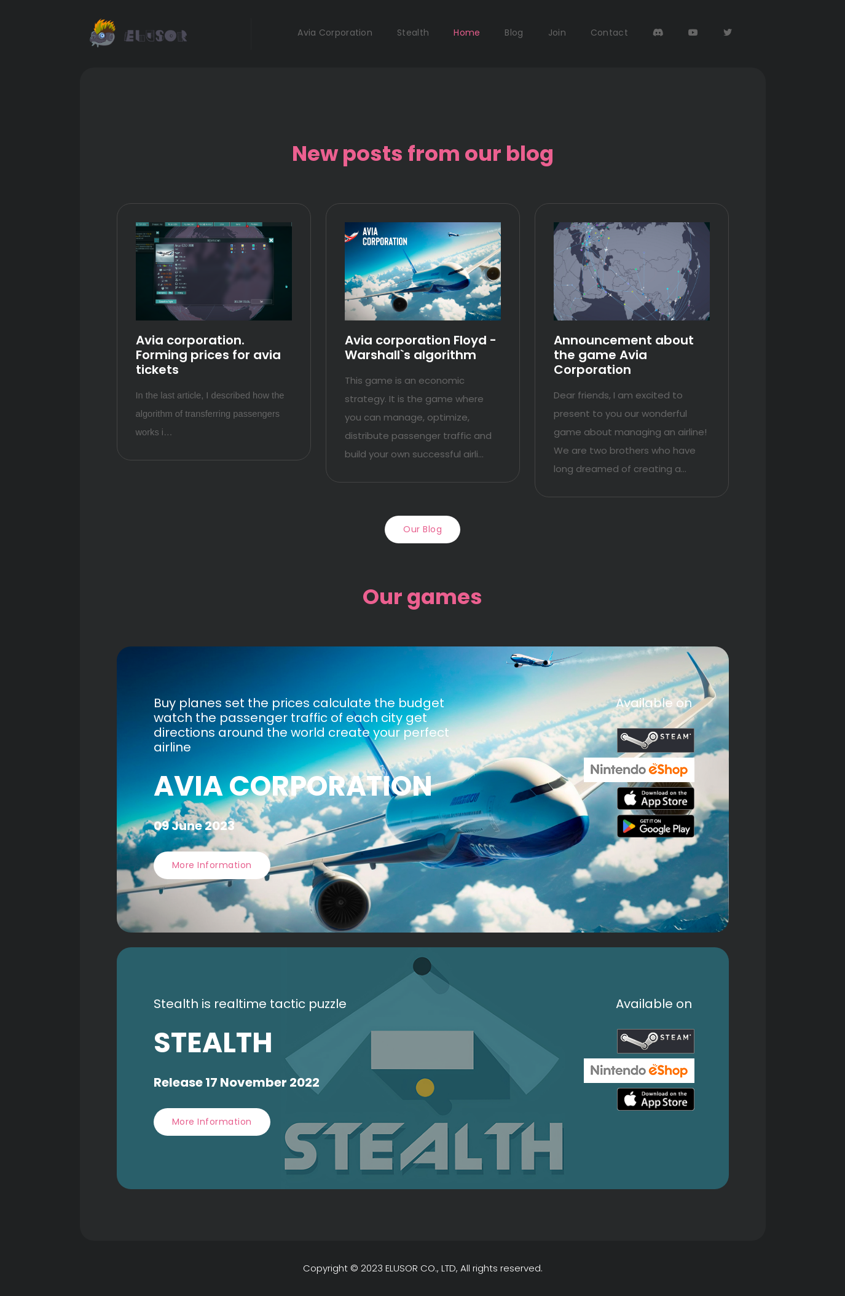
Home (467, 32)
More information (212, 865)
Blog (514, 32)
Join (557, 32)
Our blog (422, 529)
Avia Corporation (334, 32)
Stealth (413, 32)
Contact (609, 32)
